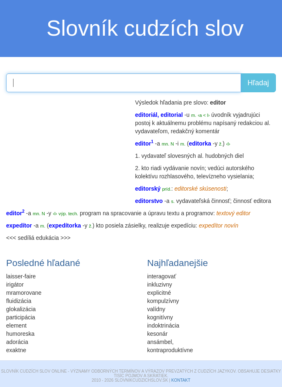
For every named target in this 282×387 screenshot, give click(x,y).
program (90, 213)
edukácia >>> (53, 237)
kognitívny (160, 317)
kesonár (157, 333)
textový (226, 213)
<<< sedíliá (20, 237)
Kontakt (180, 380)
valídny (156, 309)
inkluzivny (159, 284)
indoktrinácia (163, 325)
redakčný (182, 131)
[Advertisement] (67, 149)
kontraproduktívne (170, 350)
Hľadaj (258, 83)
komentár (207, 131)
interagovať (161, 276)
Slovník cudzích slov (145, 28)
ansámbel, (160, 342)
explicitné (159, 292)
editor (243, 213)
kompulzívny (163, 301)
